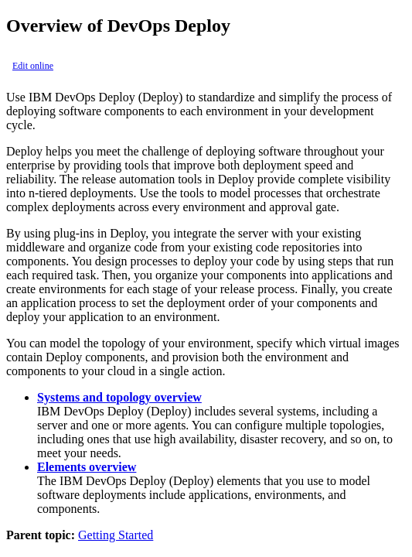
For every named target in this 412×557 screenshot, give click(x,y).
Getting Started (115, 535)
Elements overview (86, 466)
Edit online (32, 65)
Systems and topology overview (119, 397)
